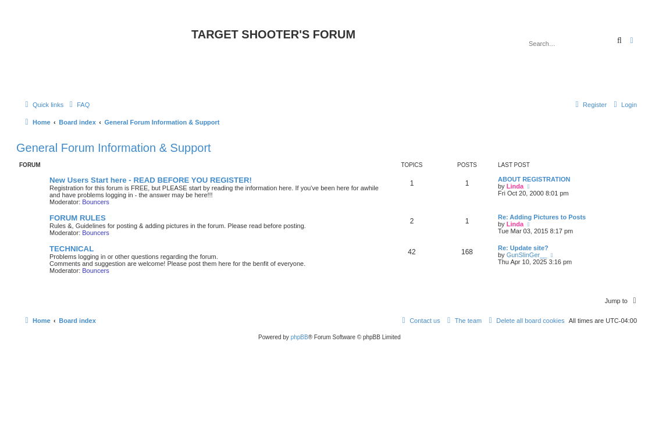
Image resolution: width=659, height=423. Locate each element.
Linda (515, 186)
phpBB (299, 337)
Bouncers (95, 201)
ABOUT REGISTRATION (534, 179)
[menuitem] (78, 105)
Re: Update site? (523, 247)
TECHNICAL (71, 248)
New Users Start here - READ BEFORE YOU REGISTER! (150, 180)
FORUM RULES (77, 218)
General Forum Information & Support (113, 147)
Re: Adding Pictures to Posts (542, 217)
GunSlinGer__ (527, 254)
